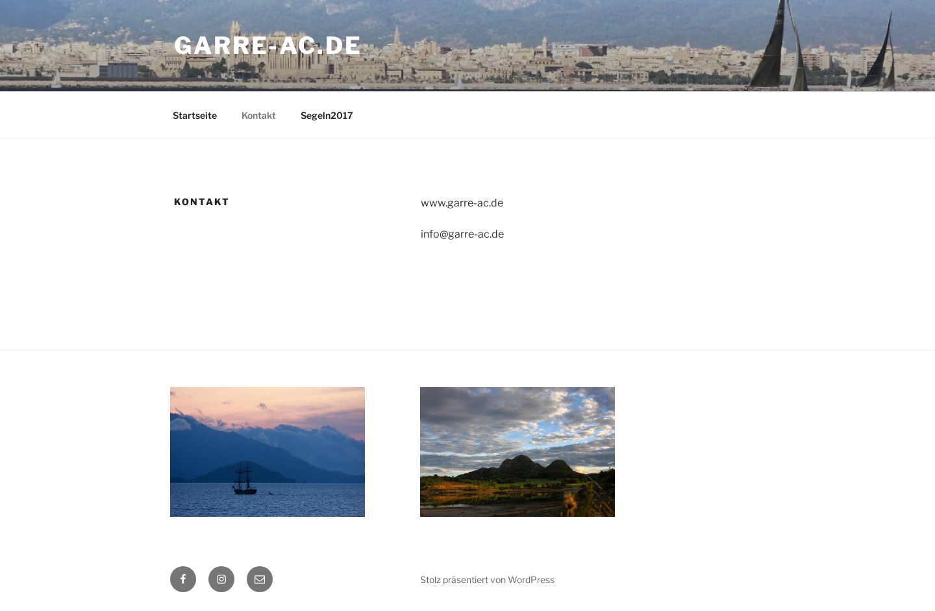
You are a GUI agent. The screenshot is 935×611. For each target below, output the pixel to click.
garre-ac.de (268, 45)
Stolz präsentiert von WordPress (487, 579)
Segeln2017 (327, 115)
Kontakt (259, 115)
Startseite (195, 115)
